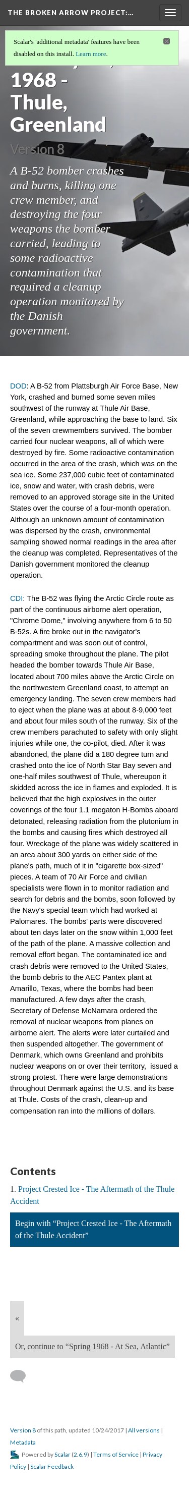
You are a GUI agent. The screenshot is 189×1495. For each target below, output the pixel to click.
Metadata (23, 1442)
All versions (144, 1430)
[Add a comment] (22, 1376)
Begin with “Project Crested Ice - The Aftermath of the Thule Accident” (93, 1229)
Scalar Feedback (52, 1466)
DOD (18, 386)
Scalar (62, 1454)
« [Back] (17, 1318)
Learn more (91, 54)
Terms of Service (116, 1454)
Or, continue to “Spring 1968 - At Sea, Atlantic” (92, 1346)
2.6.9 (80, 1454)
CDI (16, 598)
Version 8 (23, 1430)
